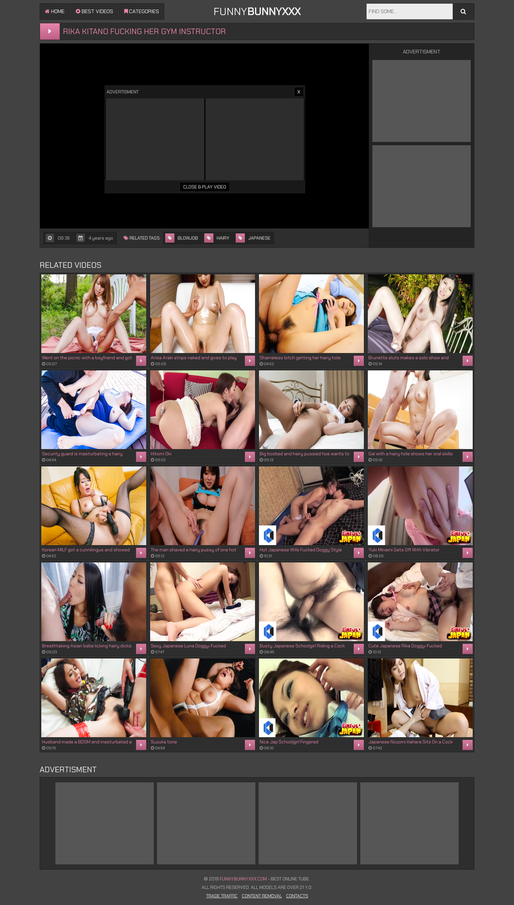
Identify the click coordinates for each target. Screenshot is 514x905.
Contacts (297, 896)
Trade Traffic (222, 896)
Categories (141, 11)
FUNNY (257, 11)
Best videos (94, 11)
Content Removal (262, 896)
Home (55, 11)
